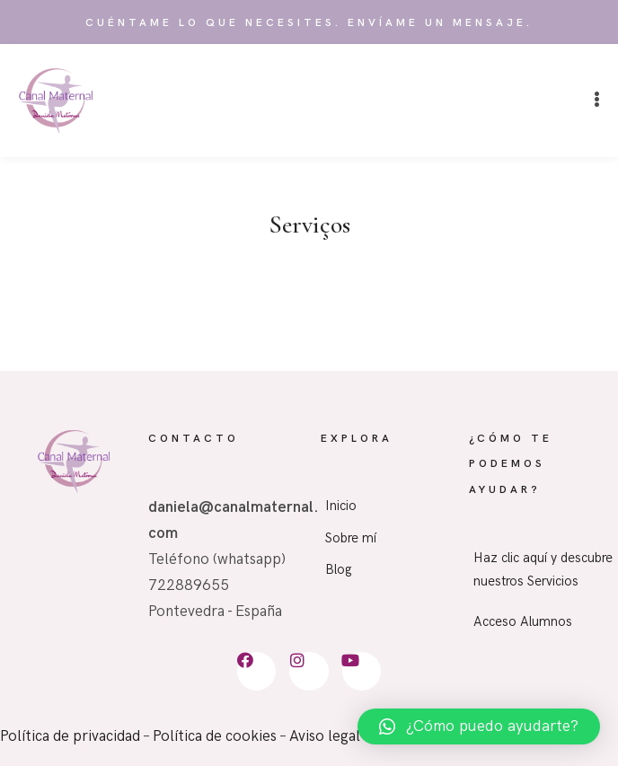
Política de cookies (215, 736)
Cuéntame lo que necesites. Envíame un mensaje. (309, 23)
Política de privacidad (70, 736)
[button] (597, 100)
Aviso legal (324, 736)
